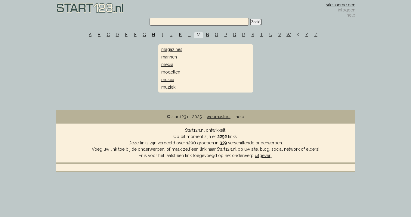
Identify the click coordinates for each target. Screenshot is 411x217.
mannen (169, 57)
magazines (171, 49)
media (167, 64)
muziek (168, 87)
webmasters (218, 116)
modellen (170, 72)
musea (167, 79)
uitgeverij (263, 155)
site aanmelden (340, 4)
